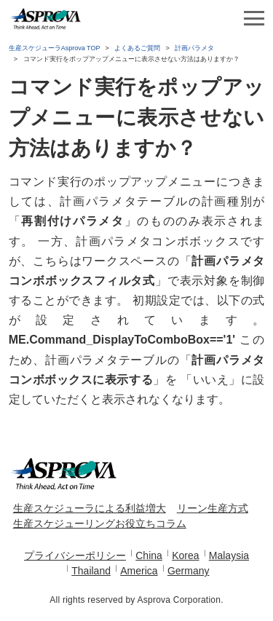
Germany (188, 571)
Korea (185, 555)
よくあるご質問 (137, 48)
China (148, 555)
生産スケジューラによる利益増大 (89, 508)
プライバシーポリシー (75, 555)
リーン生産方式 (212, 508)
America (138, 571)
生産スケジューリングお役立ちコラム (99, 523)
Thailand (91, 571)
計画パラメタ (194, 48)
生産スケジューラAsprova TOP (54, 48)
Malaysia (229, 555)
